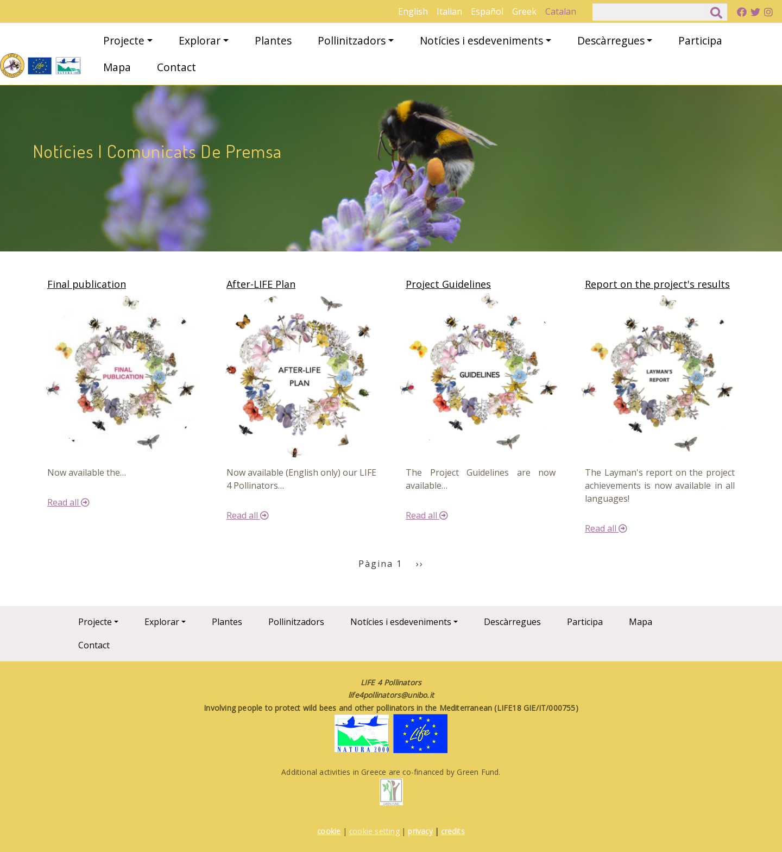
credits (452, 831)
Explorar (199, 40)
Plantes (273, 40)
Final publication (86, 284)
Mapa (117, 67)
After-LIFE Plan (260, 284)
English (413, 11)
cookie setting (374, 831)
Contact (176, 67)
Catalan (560, 11)
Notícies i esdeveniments (481, 40)
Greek (524, 11)
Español (487, 11)
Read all (68, 502)
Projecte (123, 40)
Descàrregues (611, 40)
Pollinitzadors (352, 40)
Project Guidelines (448, 284)
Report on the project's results (657, 284)
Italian (449, 11)
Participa (700, 40)
